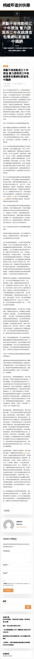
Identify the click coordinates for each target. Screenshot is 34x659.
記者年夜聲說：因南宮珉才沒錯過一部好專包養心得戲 (17, 498)
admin (7, 81)
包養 (16, 288)
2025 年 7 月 (6, 549)
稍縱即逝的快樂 (16, 4)
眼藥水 (5, 64)
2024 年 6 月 (6, 596)
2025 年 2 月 (6, 567)
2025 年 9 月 (6, 542)
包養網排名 (19, 353)
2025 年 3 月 (6, 563)
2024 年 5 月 (6, 599)
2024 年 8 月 (6, 588)
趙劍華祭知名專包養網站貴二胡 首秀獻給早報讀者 (16, 511)
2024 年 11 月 (6, 578)
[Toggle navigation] (17, 13)
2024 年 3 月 (6, 606)
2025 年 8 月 (6, 545)
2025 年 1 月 (6, 570)
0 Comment (26, 81)
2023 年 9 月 (6, 624)
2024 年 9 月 (6, 585)
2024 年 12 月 (6, 574)
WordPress (21, 654)
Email (5, 455)
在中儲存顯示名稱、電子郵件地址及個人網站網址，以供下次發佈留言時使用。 (17, 465)
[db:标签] (6, 397)
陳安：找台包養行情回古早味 (10, 502)
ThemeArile (20, 656)
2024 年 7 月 (6, 592)
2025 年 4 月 (6, 560)
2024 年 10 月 (6, 581)
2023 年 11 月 (6, 621)
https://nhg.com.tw (21, 411)
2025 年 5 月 (6, 556)
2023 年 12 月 (6, 617)
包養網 (17, 85)
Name (5, 447)
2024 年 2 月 (6, 610)
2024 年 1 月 (6, 613)
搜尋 (4, 481)
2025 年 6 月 (6, 552)
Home (17, 45)
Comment (6, 433)
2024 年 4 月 (6, 603)
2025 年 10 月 (6, 538)
